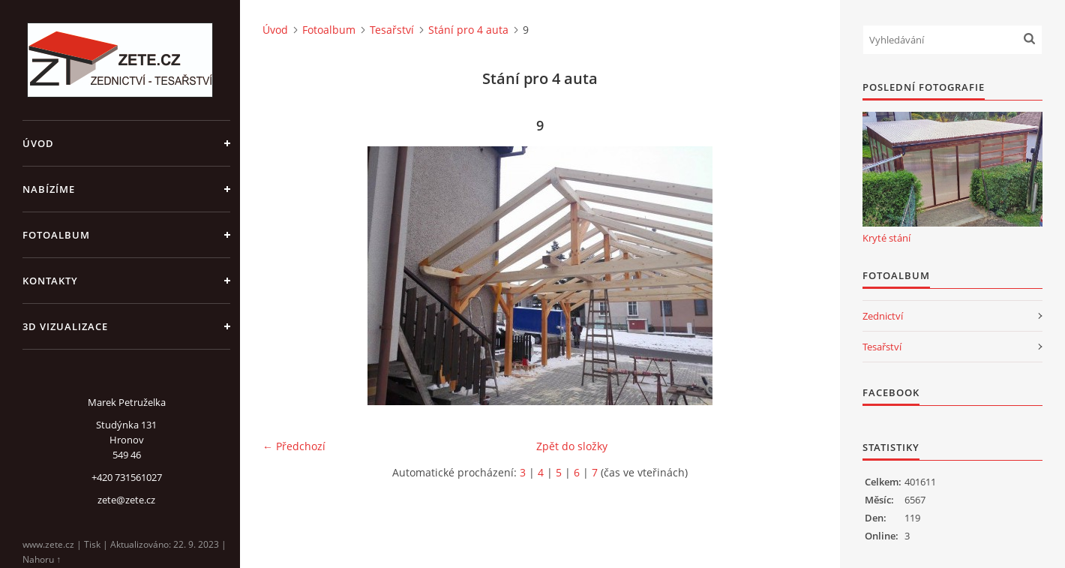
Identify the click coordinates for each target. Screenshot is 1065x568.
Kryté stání (886, 238)
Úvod (38, 143)
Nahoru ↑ (41, 559)
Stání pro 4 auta (468, 30)
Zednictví (882, 316)
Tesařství (392, 30)
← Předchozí (294, 446)
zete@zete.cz (126, 499)
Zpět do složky (572, 446)
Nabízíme (48, 189)
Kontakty (50, 280)
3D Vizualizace (65, 326)
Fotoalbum (56, 235)
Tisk (92, 544)
